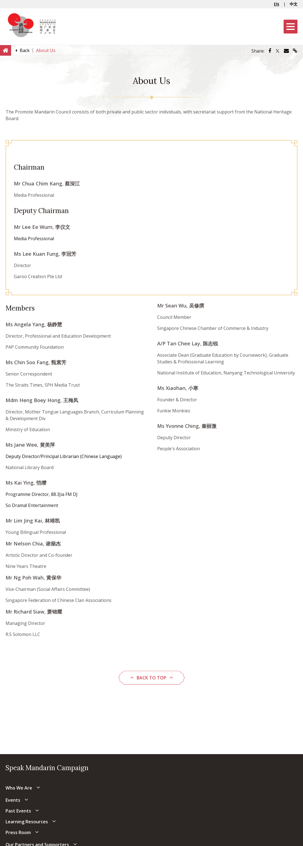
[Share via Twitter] (277, 51)
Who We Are (19, 788)
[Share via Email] (286, 51)
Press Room (18, 832)
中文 (293, 4)
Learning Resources (27, 822)
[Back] (24, 50)
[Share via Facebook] (269, 51)
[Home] (5, 50)
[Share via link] (295, 51)
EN (276, 4)
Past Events (18, 811)
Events (13, 800)
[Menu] (290, 26)
